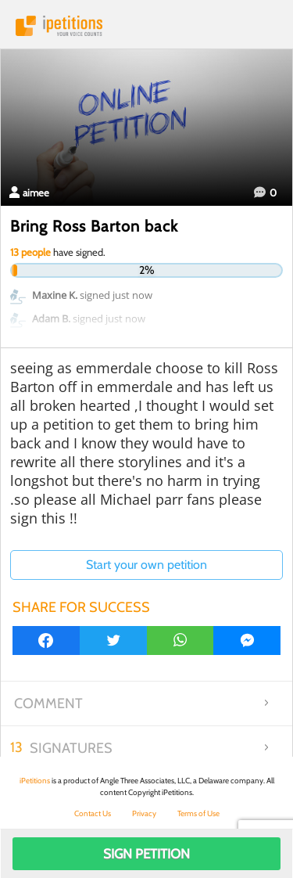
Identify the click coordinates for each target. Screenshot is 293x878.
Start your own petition (146, 564)
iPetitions (146, 26)
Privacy (144, 813)
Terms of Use (198, 813)
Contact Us (92, 813)
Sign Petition (146, 854)
